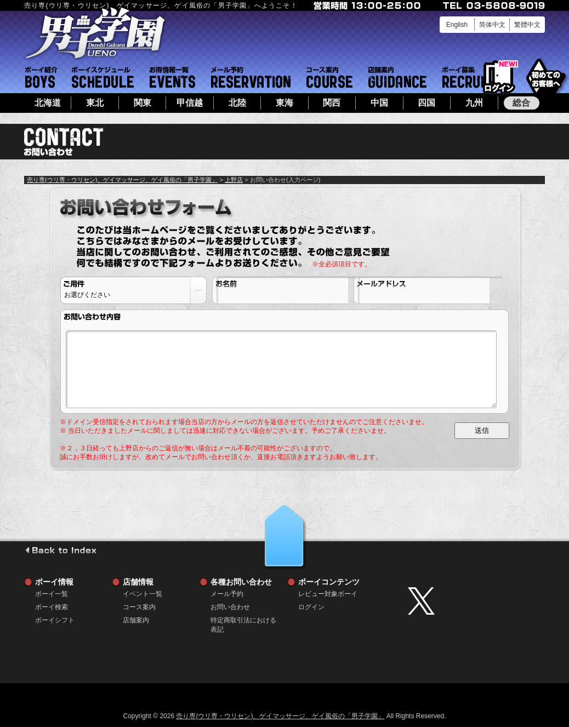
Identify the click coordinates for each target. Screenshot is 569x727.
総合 (521, 102)
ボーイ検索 (51, 607)
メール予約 (251, 77)
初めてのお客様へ (545, 76)
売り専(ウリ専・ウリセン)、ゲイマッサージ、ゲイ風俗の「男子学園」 (122, 179)
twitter (473, 601)
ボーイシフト (103, 77)
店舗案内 (397, 77)
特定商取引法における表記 (243, 620)
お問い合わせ (230, 607)
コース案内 (329, 77)
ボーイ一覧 (51, 594)
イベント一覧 (172, 77)
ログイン (499, 77)
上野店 (234, 179)
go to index (60, 550)
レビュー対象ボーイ (327, 594)
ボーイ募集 (467, 77)
